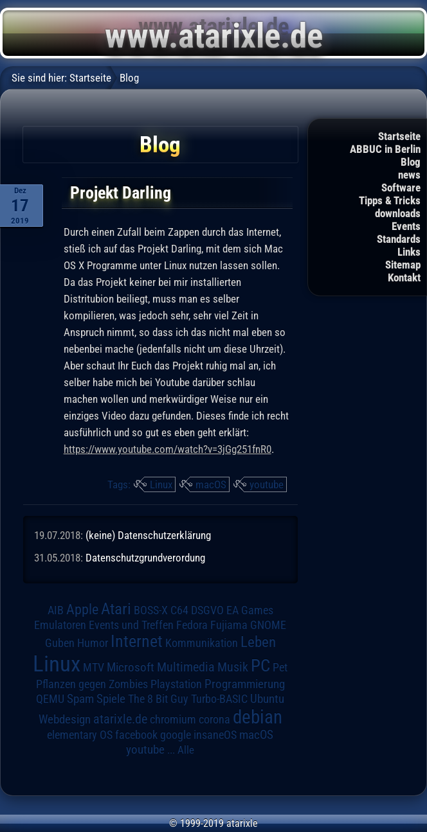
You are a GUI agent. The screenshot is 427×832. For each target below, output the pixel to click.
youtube (267, 484)
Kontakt (404, 277)
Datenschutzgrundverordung (145, 557)
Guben (60, 643)
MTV (93, 667)
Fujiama (229, 625)
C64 (179, 610)
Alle (185, 749)
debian (257, 717)
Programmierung (244, 684)
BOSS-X (151, 610)
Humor (92, 643)
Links (409, 251)
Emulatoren (60, 625)
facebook (136, 735)
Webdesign (65, 720)
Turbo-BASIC (219, 698)
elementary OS (80, 734)
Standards (399, 239)
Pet (280, 667)
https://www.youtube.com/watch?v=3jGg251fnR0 (167, 449)
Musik (232, 667)
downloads (398, 213)
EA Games (249, 610)
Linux (161, 484)
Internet (137, 641)
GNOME (268, 625)
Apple (82, 609)
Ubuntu (267, 699)
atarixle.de (120, 719)
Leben (258, 642)
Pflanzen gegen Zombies (92, 684)
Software (401, 187)
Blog (411, 161)
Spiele (110, 698)
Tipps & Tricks (390, 200)
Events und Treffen (131, 625)
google (175, 735)
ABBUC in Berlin (385, 149)
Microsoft (130, 667)
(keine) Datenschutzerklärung (148, 535)
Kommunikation (201, 643)
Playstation (176, 684)
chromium (173, 719)
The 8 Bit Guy (158, 698)
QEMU (50, 699)
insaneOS (215, 735)
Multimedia (186, 667)
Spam (80, 699)
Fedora (192, 625)
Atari (116, 608)
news (409, 174)
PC (260, 665)
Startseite (399, 136)
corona (214, 719)
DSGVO (207, 610)
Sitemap (403, 264)
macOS (210, 484)
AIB (56, 610)
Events (406, 226)
